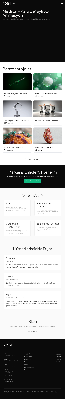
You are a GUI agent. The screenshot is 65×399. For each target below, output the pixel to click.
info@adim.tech (8, 381)
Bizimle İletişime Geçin (32, 181)
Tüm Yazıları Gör (32, 331)
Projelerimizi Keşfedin (32, 159)
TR (14, 3)
